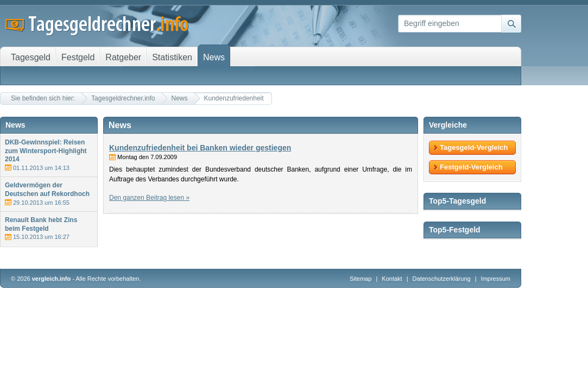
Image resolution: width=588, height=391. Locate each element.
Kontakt (392, 278)
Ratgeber (123, 57)
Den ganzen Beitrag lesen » (149, 197)
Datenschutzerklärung (442, 278)
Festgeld (77, 57)
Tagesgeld (30, 57)
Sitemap (360, 278)
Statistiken (172, 57)
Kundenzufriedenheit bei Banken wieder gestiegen (200, 147)
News (180, 98)
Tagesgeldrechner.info (123, 98)
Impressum (495, 278)
